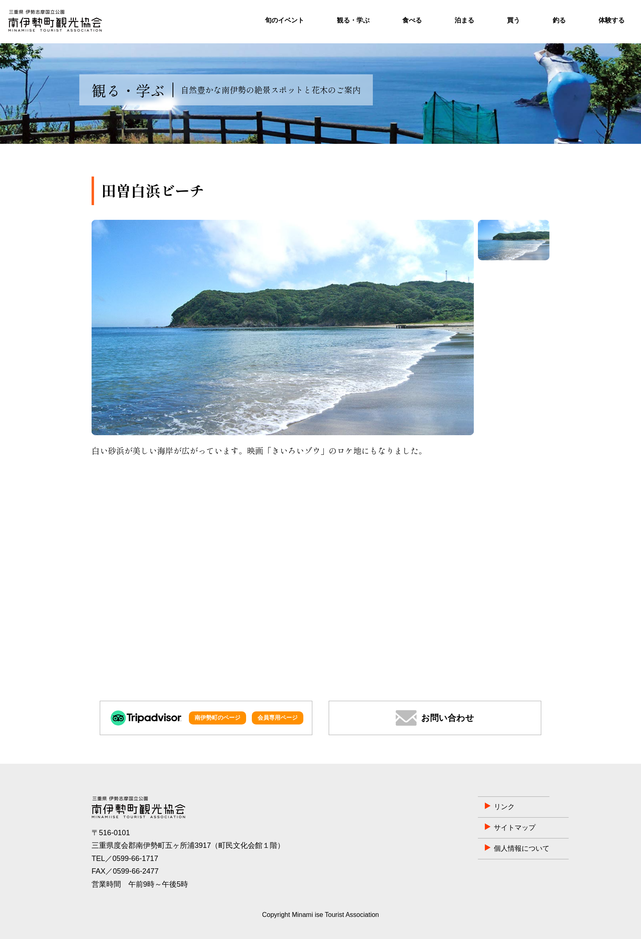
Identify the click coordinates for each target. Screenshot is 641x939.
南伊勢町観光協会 (55, 21)
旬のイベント (284, 20)
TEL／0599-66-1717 (125, 858)
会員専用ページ (278, 717)
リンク (459, 807)
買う (513, 20)
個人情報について (477, 849)
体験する (611, 20)
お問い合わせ (447, 718)
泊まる (464, 20)
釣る (559, 20)
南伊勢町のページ (217, 717)
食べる (412, 20)
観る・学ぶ (353, 20)
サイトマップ (470, 828)
